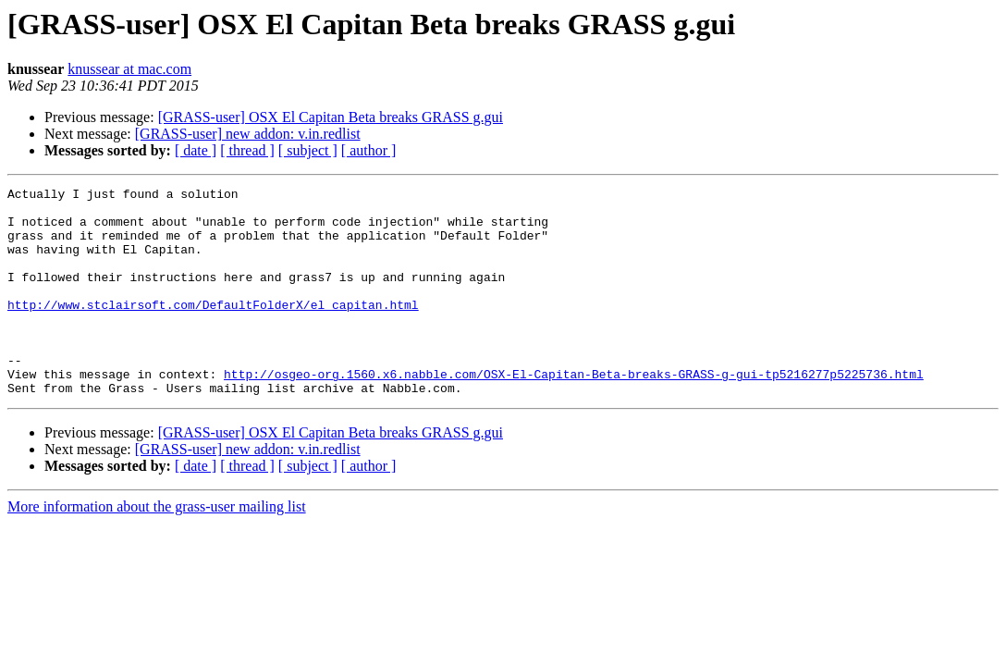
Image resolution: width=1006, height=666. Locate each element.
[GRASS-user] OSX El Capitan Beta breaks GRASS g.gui (330, 117)
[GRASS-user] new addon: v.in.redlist (248, 134)
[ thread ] (247, 150)
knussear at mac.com (129, 69)
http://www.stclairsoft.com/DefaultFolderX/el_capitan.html (213, 329)
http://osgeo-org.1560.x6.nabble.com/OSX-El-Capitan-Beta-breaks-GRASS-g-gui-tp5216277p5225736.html (574, 412)
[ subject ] (307, 150)
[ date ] (195, 150)
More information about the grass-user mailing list (156, 548)
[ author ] (369, 150)
